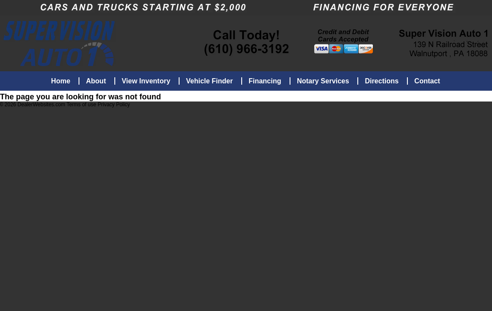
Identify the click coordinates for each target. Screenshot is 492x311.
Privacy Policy (114, 105)
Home (60, 81)
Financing (265, 81)
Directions (381, 81)
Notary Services (323, 81)
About (96, 81)
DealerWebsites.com (41, 105)
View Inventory (146, 81)
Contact (427, 81)
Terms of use (82, 105)
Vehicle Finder (209, 81)
